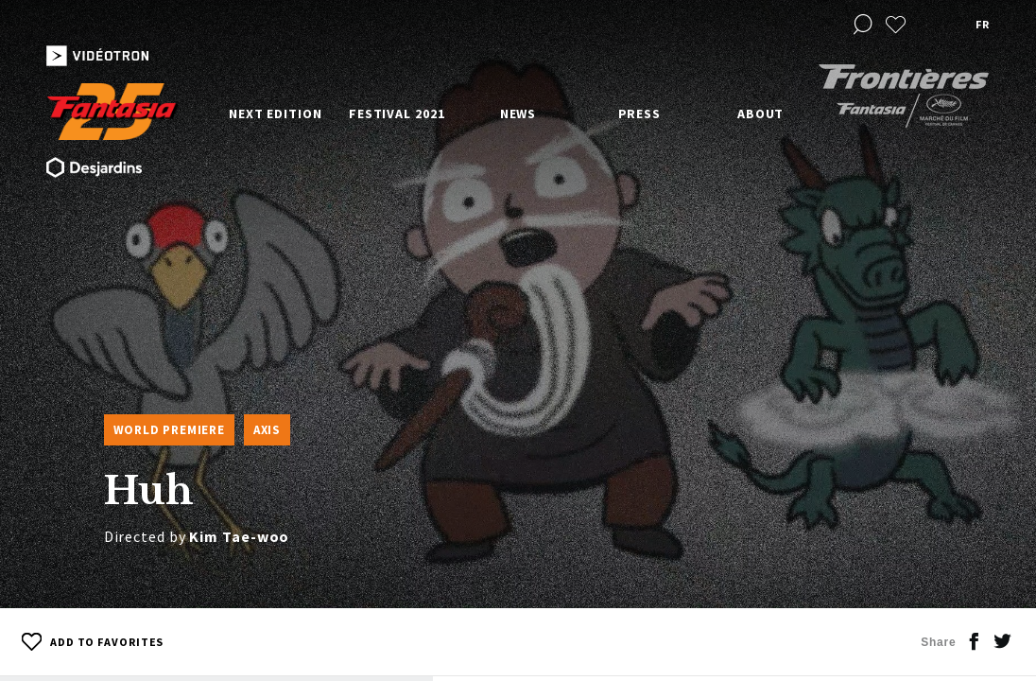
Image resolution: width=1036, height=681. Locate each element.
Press (640, 113)
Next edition (275, 113)
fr (982, 24)
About (761, 113)
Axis (267, 430)
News (518, 113)
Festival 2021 (397, 113)
